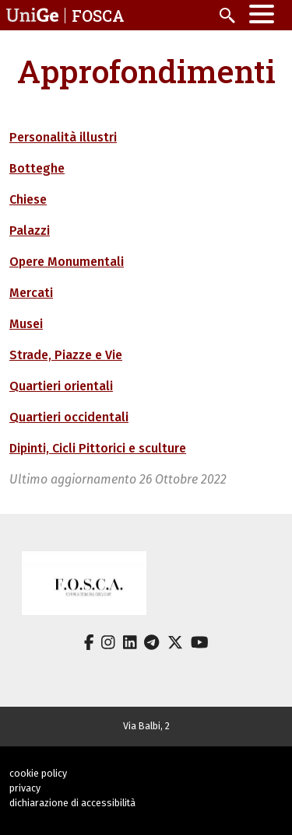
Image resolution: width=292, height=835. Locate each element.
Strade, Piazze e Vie (65, 355)
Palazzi (29, 230)
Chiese (28, 199)
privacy (24, 788)
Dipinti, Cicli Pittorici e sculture (97, 448)
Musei (26, 323)
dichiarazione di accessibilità (72, 803)
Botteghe (37, 168)
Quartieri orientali (61, 386)
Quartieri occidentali (68, 417)
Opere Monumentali (66, 261)
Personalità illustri (63, 137)
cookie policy (38, 773)
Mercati (31, 292)
